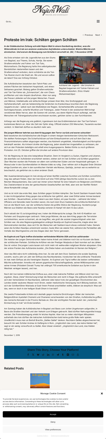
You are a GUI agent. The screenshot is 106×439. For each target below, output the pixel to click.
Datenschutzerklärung (60, 436)
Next (97, 35)
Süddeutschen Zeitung (21, 46)
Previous (89, 35)
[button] (101, 393)
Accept (53, 414)
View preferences (53, 429)
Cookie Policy (42, 436)
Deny (53, 422)
